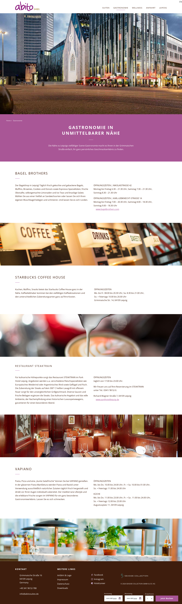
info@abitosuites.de (29, 594)
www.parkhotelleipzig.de (107, 399)
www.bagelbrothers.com (107, 209)
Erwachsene (149, 594)
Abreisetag (128, 594)
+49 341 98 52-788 (28, 588)
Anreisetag (108, 594)
